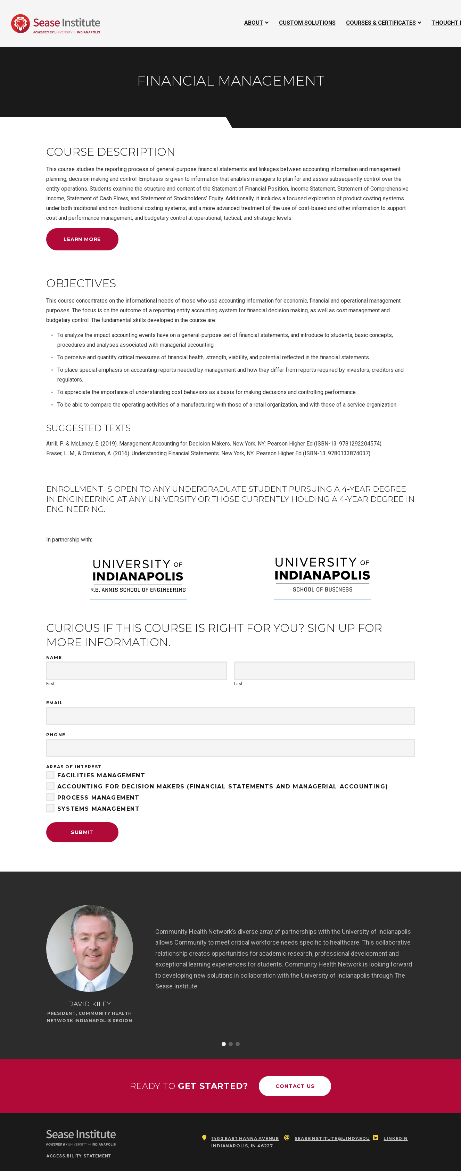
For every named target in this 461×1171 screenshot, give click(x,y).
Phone (56, 734)
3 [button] (238, 1044)
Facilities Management (96, 775)
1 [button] (224, 1044)
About (253, 22)
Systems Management (93, 808)
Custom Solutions (307, 22)
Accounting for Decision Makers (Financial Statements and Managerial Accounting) (217, 786)
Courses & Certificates (380, 22)
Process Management (93, 797)
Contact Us (294, 1086)
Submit (82, 832)
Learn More (82, 239)
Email (54, 702)
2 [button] (231, 1044)
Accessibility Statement (78, 1156)
